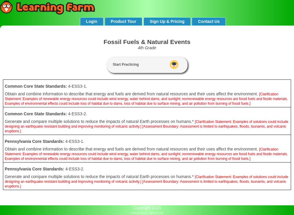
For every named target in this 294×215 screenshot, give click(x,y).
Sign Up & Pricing (167, 21)
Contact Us (209, 21)
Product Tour (123, 21)
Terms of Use (156, 212)
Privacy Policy (138, 212)
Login (91, 21)
